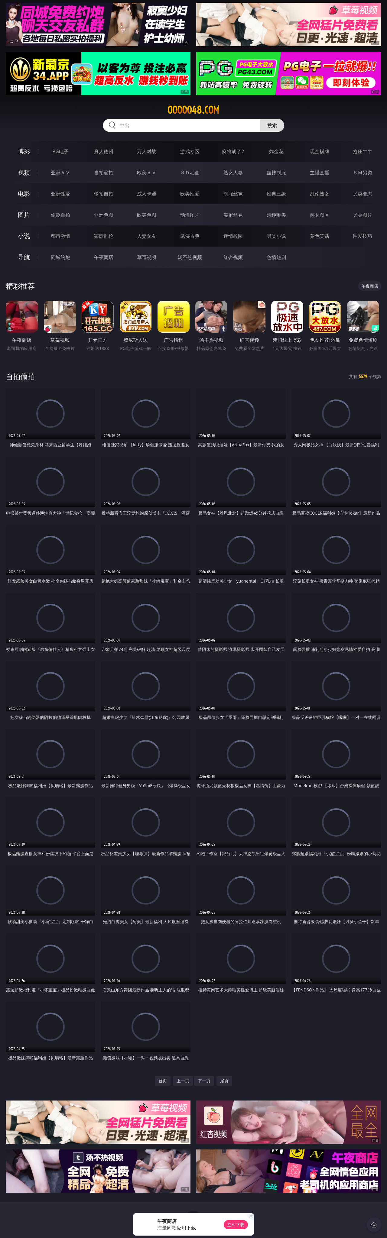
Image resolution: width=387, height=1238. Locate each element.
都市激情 (60, 236)
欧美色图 (146, 215)
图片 (24, 215)
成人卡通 (146, 193)
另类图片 (362, 215)
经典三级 (276, 193)
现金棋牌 (319, 151)
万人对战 (146, 151)
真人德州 (103, 151)
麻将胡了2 (233, 151)
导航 (24, 257)
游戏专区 (190, 151)
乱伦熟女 (319, 193)
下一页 (204, 1081)
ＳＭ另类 (362, 172)
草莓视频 (146, 257)
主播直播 (319, 172)
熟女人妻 (233, 172)
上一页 (183, 1081)
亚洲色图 (103, 215)
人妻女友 (146, 236)
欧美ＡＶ (146, 172)
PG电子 (60, 151)
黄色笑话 (319, 236)
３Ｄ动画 (190, 172)
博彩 (24, 151)
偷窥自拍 (60, 215)
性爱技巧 (362, 236)
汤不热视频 (190, 257)
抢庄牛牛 (362, 151)
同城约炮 (60, 257)
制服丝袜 (233, 193)
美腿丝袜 (233, 215)
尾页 (224, 1081)
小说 (24, 236)
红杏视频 (233, 257)
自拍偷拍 (103, 172)
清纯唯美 (276, 215)
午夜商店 (103, 257)
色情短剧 (276, 257)
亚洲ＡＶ (60, 172)
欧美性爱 (190, 193)
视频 (24, 172)
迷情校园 (233, 236)
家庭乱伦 (103, 236)
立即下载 (235, 1224)
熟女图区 (319, 215)
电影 (24, 193)
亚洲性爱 (60, 193)
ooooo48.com (193, 110)
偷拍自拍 (103, 193)
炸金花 (276, 151)
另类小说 (276, 236)
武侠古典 (190, 236)
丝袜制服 (276, 172)
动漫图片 (190, 215)
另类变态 (362, 193)
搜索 (272, 125)
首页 (162, 1081)
